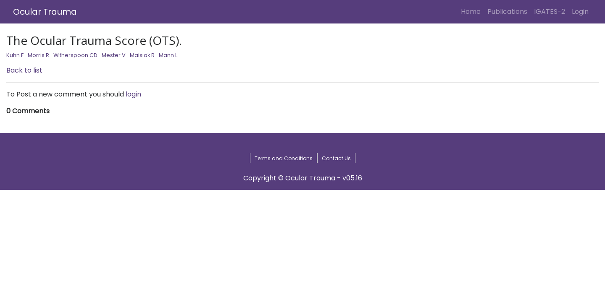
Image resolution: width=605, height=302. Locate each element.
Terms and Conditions (284, 158)
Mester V (114, 55)
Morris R (38, 55)
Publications (507, 11)
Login (582, 11)
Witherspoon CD (75, 55)
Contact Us (336, 158)
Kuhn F (15, 55)
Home (472, 11)
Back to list (24, 70)
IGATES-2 (549, 11)
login (133, 94)
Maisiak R (142, 55)
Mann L (168, 55)
